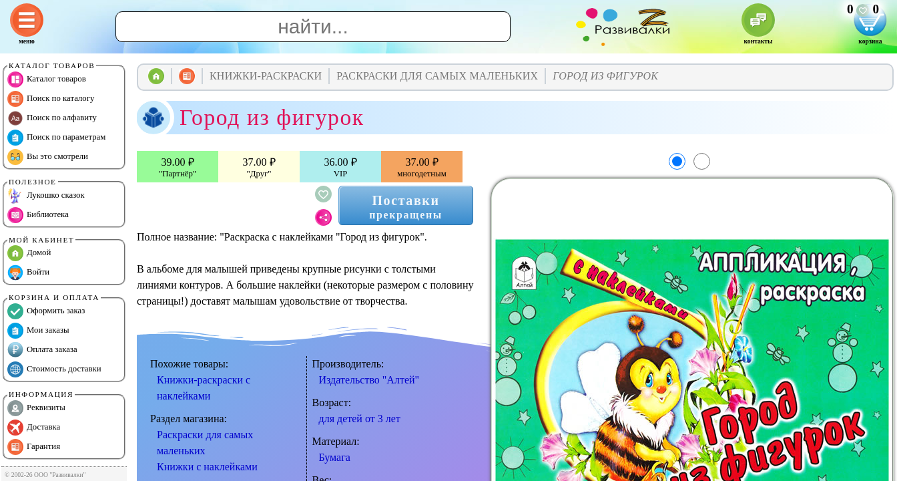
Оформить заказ (46, 311)
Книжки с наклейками (207, 466)
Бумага (334, 457)
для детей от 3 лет (359, 418)
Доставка (33, 428)
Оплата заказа (42, 350)
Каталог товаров (46, 79)
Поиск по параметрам (56, 138)
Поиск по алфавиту (52, 118)
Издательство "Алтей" (369, 379)
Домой (29, 253)
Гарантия (33, 447)
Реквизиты (36, 408)
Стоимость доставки (54, 369)
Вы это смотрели (47, 157)
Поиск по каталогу (50, 99)
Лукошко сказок (46, 196)
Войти (28, 273)
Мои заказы (38, 331)
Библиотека (38, 215)
